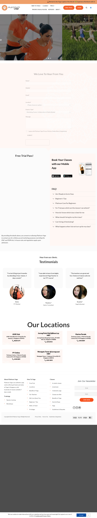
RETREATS (51, 9)
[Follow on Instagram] (77, 407)
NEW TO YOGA (36, 6)
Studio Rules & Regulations (55, 416)
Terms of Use (45, 416)
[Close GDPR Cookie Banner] (88, 515)
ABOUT (58, 9)
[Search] (86, 7)
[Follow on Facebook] (74, 407)
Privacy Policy (38, 416)
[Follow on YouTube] (79, 407)
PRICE (52, 6)
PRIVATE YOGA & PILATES (39, 9)
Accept (81, 515)
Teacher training (11, 400)
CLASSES (46, 6)
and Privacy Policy (45, 516)
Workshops (9, 404)
